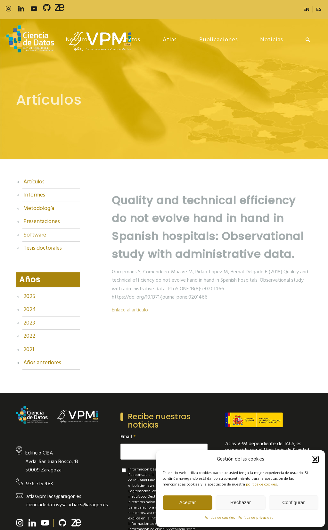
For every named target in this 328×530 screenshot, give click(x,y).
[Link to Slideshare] (59, 9)
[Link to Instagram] (8, 9)
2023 (29, 323)
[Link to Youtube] (34, 9)
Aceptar (187, 502)
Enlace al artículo (130, 309)
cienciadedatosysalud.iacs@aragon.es (67, 504)
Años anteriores (42, 362)
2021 (28, 349)
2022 (29, 336)
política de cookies (261, 484)
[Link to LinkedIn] (21, 9)
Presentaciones (41, 221)
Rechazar (240, 502)
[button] (315, 459)
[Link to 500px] (47, 9)
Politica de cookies (219, 517)
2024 (29, 309)
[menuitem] (306, 9)
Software (34, 235)
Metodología (38, 208)
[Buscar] (308, 39)
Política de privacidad (256, 517)
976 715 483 (39, 483)
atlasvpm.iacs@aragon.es (53, 496)
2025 (29, 296)
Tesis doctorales (42, 248)
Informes (34, 195)
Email (128, 437)
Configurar (293, 502)
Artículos (34, 182)
